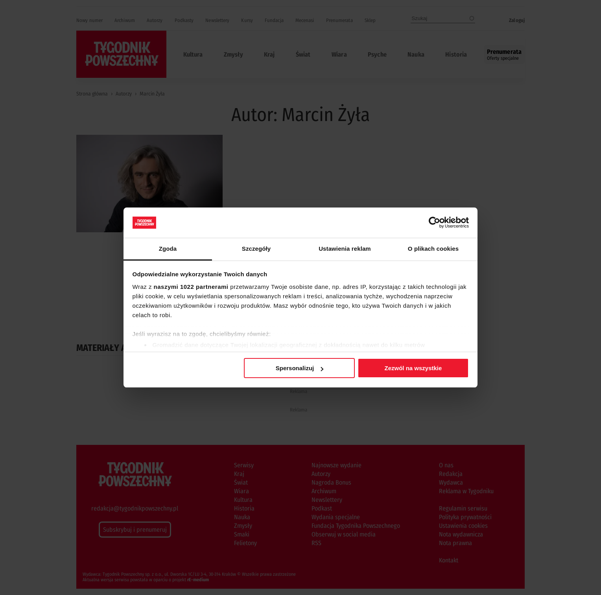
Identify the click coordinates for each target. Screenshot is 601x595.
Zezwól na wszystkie (413, 368)
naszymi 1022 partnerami (191, 286)
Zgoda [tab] (168, 248)
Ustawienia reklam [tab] (345, 248)
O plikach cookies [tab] (433, 248)
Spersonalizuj (300, 368)
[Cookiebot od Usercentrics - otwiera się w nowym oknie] (434, 222)
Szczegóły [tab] (256, 248)
